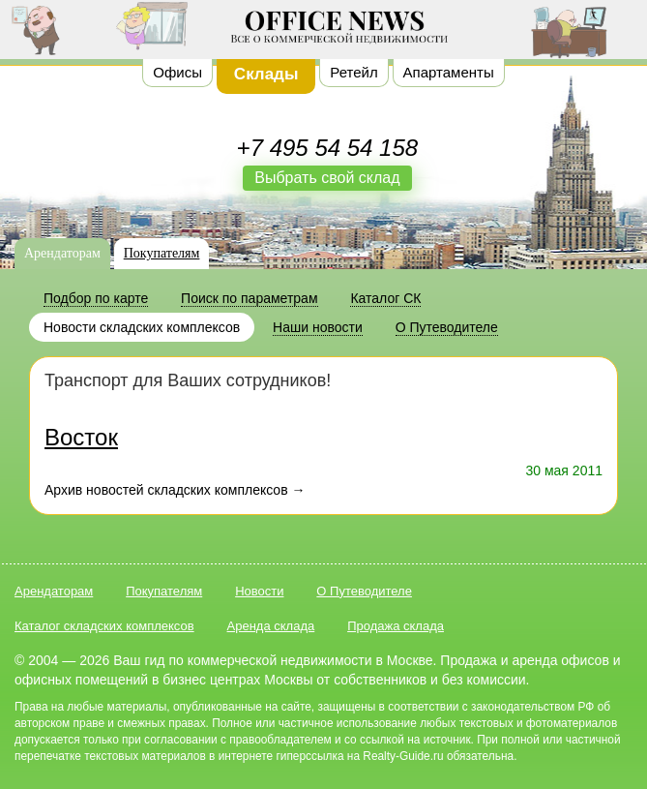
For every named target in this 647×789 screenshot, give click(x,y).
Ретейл (353, 72)
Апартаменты (448, 72)
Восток (81, 437)
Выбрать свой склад (326, 177)
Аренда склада (271, 626)
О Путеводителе (364, 591)
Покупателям (162, 253)
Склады (266, 74)
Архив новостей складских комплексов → (174, 490)
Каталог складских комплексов (104, 626)
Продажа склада (395, 626)
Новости (259, 591)
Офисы (177, 72)
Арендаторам (62, 253)
